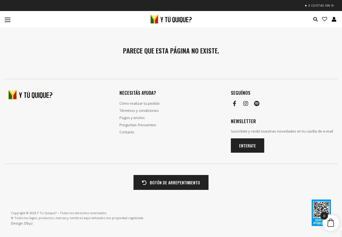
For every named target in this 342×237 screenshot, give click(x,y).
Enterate (247, 145)
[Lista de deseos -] (323, 19)
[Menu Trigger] (7, 19)
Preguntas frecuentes (137, 124)
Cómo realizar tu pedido (139, 103)
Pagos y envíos (132, 117)
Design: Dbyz (22, 223)
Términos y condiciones (139, 110)
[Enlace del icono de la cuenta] (334, 19)
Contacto (126, 132)
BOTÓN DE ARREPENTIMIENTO (171, 182)
